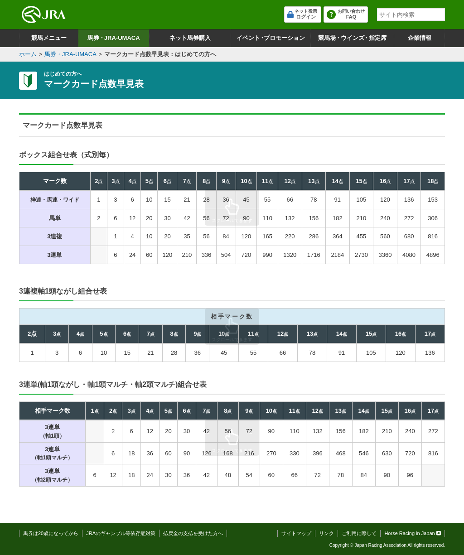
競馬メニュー (49, 37)
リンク (326, 533)
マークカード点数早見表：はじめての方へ (160, 54)
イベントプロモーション (271, 37)
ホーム (28, 54)
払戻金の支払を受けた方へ (193, 533)
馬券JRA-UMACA (113, 37)
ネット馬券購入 (190, 37)
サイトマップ (296, 533)
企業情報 (419, 37)
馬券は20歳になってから (50, 533)
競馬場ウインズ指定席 (352, 37)
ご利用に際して (359, 533)
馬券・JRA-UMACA (70, 54)
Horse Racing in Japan (412, 533)
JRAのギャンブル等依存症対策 (120, 533)
